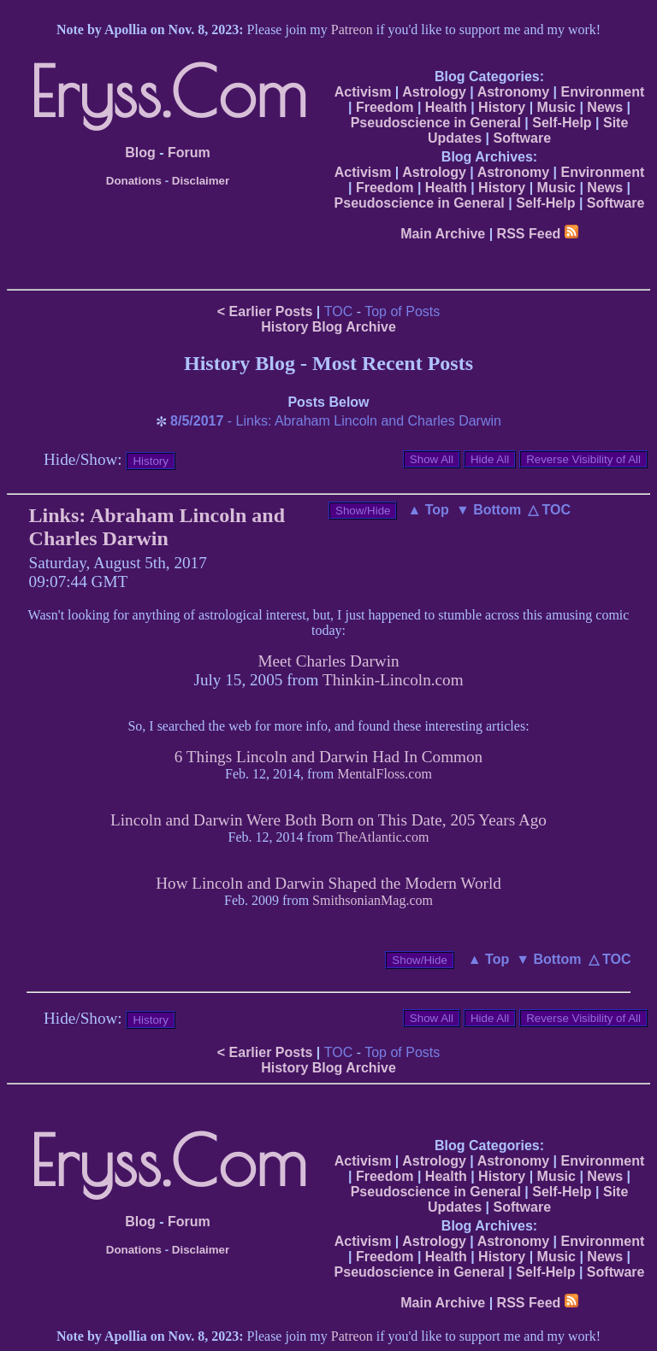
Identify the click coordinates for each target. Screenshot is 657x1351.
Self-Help (561, 122)
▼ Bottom (488, 509)
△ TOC (549, 509)
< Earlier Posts (265, 311)
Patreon (352, 29)
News (605, 107)
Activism (363, 92)
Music (556, 107)
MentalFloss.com (384, 774)
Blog (140, 152)
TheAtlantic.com (382, 837)
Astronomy (513, 92)
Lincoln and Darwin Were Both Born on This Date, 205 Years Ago (328, 820)
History (501, 107)
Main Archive (442, 233)
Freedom (385, 107)
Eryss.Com (168, 91)
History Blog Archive (328, 327)
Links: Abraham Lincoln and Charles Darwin (157, 526)
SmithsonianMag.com (372, 900)
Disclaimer (200, 180)
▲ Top (427, 509)
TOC (338, 311)
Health (446, 107)
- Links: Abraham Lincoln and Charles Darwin (335, 421)
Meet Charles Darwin (328, 661)
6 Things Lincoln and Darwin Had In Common (328, 757)
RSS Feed (537, 233)
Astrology (434, 92)
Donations (134, 180)
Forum (189, 152)
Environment (602, 92)
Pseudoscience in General (436, 122)
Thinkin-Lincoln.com (393, 680)
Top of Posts (402, 311)
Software (522, 138)
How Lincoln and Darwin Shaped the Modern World (328, 883)
